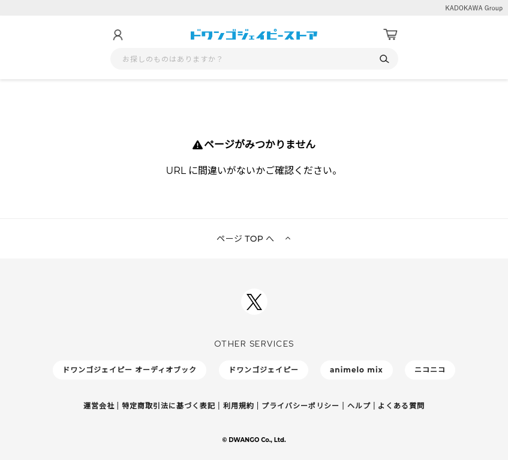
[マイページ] (117, 35)
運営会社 (99, 405)
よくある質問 (401, 405)
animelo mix (356, 369)
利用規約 (238, 405)
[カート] (390, 35)
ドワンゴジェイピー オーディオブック (129, 369)
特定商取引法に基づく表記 (168, 405)
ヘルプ (359, 405)
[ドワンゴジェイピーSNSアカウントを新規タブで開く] (254, 301)
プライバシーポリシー (300, 405)
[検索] (385, 59)
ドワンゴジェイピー (264, 369)
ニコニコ (430, 369)
